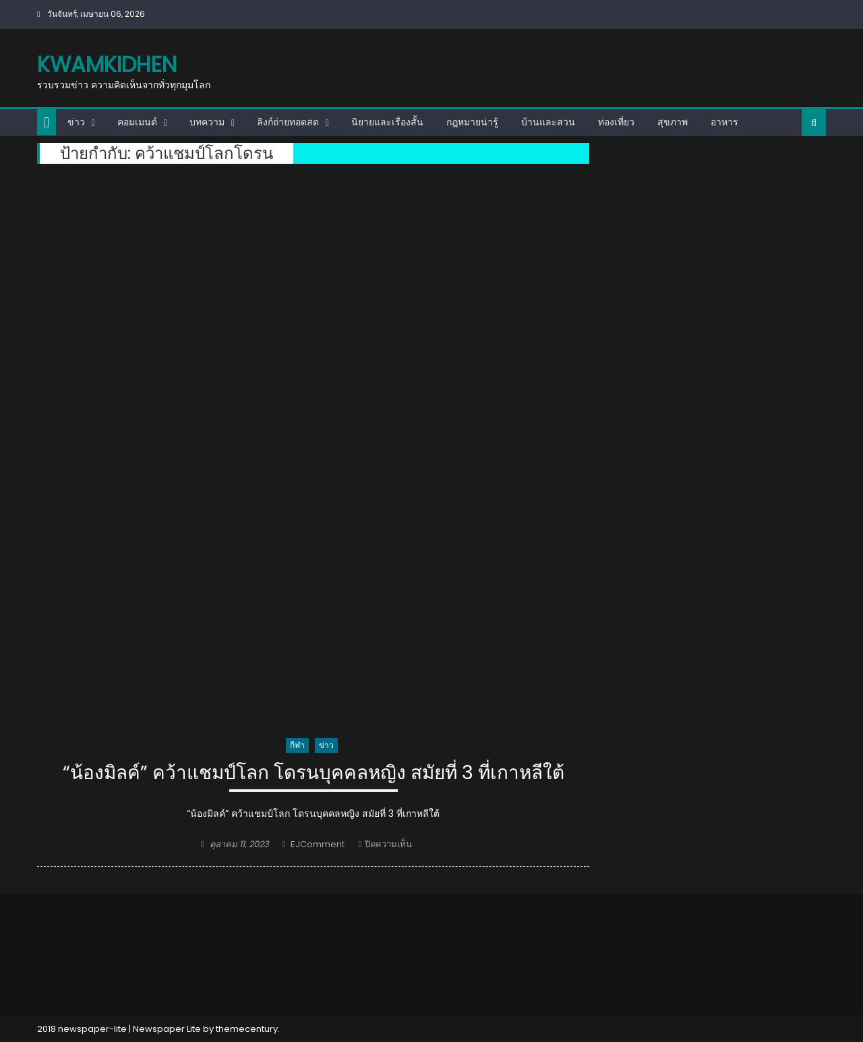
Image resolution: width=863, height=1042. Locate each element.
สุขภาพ (672, 122)
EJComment (318, 844)
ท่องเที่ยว (616, 122)
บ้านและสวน (548, 122)
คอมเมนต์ (137, 122)
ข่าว (76, 122)
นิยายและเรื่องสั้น (387, 122)
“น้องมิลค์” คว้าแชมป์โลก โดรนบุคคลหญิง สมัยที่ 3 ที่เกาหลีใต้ (313, 773)
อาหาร (724, 122)
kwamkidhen (107, 64)
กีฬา (297, 745)
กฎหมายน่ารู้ (472, 122)
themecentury (247, 1028)
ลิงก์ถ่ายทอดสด (288, 122)
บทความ (207, 122)
